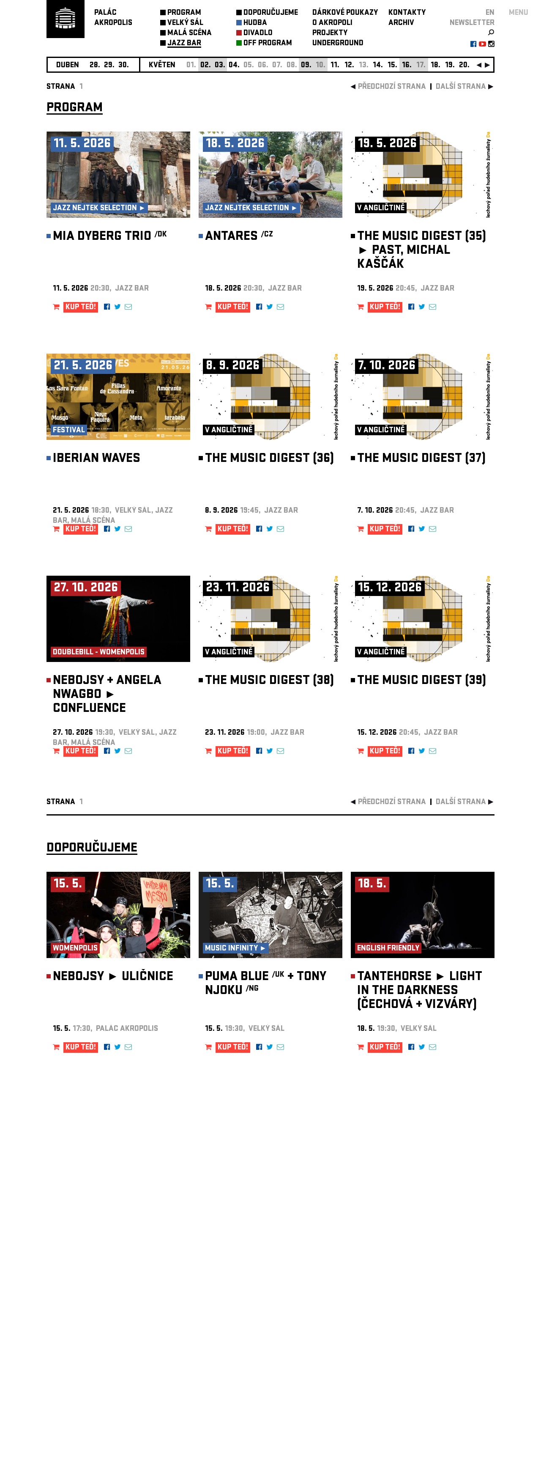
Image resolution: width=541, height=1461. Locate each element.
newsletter (472, 23)
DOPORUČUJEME (270, 13)
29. (109, 66)
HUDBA (255, 23)
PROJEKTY (329, 33)
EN (490, 13)
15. (392, 66)
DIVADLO (258, 33)
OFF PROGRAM (267, 44)
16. (407, 66)
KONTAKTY (407, 13)
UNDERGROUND (337, 44)
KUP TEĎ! (81, 308)
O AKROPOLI (332, 23)
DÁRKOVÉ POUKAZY (345, 13)
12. (349, 66)
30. (123, 66)
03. (220, 66)
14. (378, 66)
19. (450, 66)
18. (435, 66)
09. (306, 66)
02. (205, 66)
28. (95, 66)
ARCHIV (401, 23)
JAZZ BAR (184, 44)
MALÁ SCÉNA (189, 33)
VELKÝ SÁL (185, 23)
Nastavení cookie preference (80, 1346)
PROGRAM (184, 13)
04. (234, 66)
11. (335, 66)
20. (464, 66)
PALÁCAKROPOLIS (113, 18)
